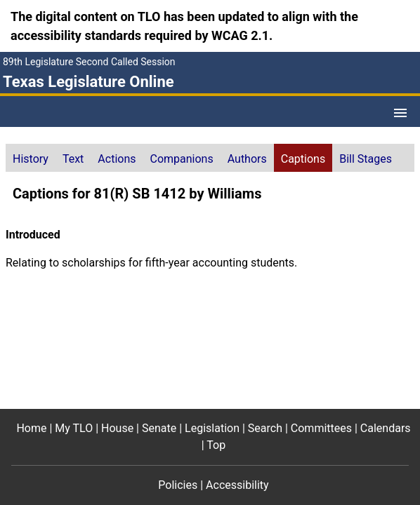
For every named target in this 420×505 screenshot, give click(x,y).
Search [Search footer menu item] (265, 428)
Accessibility (237, 485)
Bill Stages (365, 159)
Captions (303, 159)
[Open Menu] (400, 113)
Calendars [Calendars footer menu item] (385, 428)
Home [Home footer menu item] (31, 428)
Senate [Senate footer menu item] (159, 428)
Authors (247, 159)
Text (73, 159)
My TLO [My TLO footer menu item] (74, 428)
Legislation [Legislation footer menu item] (212, 428)
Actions (117, 159)
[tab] (30, 158)
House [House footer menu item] (117, 428)
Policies (177, 485)
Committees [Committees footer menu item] (321, 428)
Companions (182, 159)
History (30, 159)
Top (215, 445)
